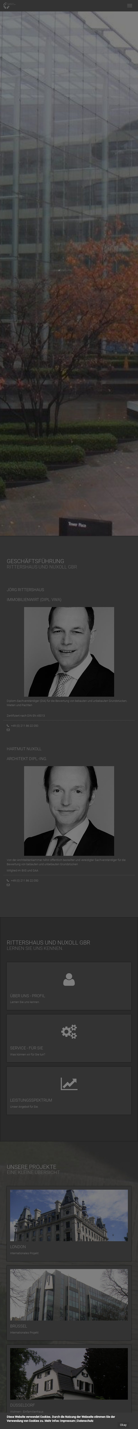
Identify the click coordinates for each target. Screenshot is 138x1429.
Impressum (67, 1421)
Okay (123, 1425)
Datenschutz (85, 1421)
